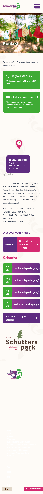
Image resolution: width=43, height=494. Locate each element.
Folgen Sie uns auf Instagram (18, 487)
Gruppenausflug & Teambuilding (21, 445)
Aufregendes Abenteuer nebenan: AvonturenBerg (18, 451)
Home (9, 431)
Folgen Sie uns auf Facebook (18, 478)
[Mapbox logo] (8, 174)
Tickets (10, 434)
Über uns (11, 439)
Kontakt (10, 456)
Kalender (11, 436)
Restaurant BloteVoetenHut (19, 447)
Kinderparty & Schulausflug (19, 442)
